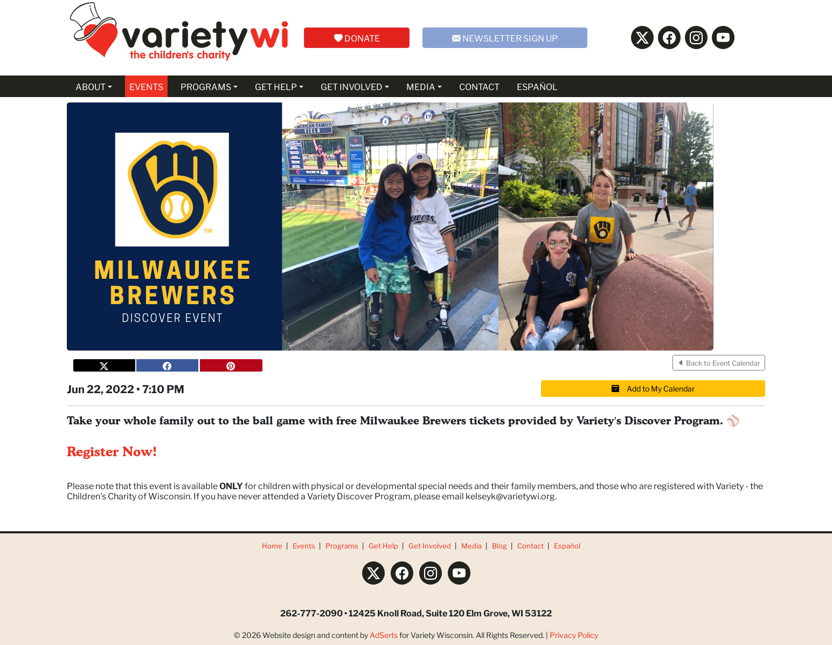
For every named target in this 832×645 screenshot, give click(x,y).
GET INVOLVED (352, 86)
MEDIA (420, 86)
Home (272, 545)
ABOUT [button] (90, 86)
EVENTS (146, 86)
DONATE (357, 37)
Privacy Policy (574, 634)
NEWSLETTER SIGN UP (505, 37)
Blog (499, 545)
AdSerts (384, 634)
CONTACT (479, 86)
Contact (530, 545)
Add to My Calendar (653, 388)
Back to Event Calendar (718, 363)
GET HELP (276, 86)
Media (471, 545)
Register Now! (112, 452)
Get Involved (429, 545)
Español (567, 545)
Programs (341, 545)
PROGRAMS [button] (206, 86)
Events (304, 545)
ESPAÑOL (537, 86)
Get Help (383, 545)
